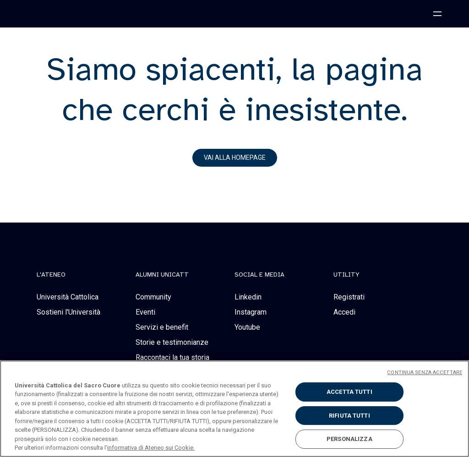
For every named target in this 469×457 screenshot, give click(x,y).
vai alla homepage (235, 157)
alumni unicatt (162, 275)
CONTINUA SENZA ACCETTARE (424, 372)
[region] (234, 408)
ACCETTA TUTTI (349, 391)
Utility (346, 275)
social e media (259, 275)
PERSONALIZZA (349, 438)
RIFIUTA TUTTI (349, 415)
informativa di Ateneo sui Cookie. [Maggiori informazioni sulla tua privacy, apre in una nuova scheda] (151, 447)
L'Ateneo (51, 275)
